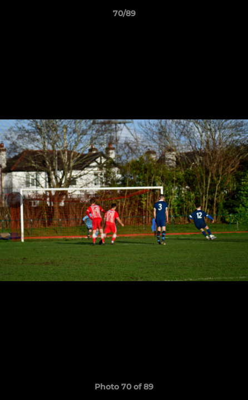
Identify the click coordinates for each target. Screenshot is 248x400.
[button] (234, 16)
